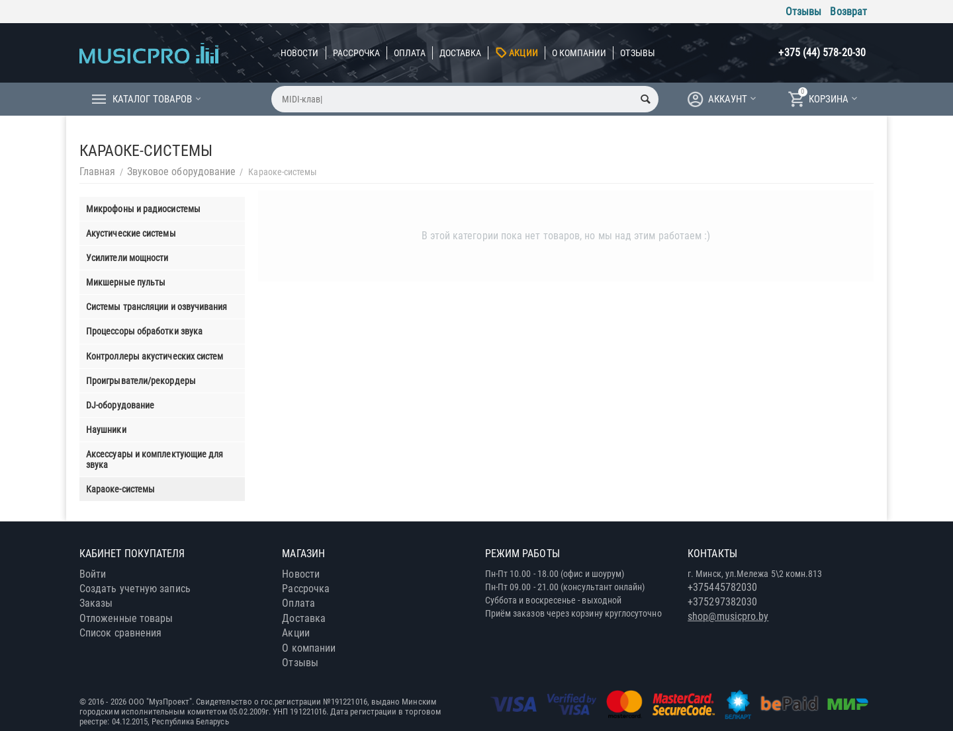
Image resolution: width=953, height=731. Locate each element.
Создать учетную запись (135, 588)
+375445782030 (722, 587)
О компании (579, 53)
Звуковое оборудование (181, 171)
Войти (92, 574)
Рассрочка (357, 53)
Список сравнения (120, 633)
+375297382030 (722, 602)
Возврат (848, 11)
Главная (97, 171)
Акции (523, 53)
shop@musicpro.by (728, 616)
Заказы (96, 603)
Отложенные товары (126, 618)
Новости (300, 53)
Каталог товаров (152, 99)
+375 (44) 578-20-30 (822, 52)
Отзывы (803, 11)
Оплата (409, 53)
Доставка (460, 53)
